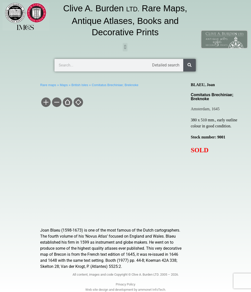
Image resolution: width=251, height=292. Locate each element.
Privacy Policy (125, 284)
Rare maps (48, 85)
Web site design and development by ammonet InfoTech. (125, 289)
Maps (64, 85)
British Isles (80, 85)
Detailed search (165, 65)
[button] (125, 47)
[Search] (189, 65)
